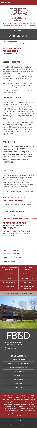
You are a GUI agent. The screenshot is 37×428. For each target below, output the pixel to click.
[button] (5, 2)
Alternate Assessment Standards (14, 211)
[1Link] (9, 278)
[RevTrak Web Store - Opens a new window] (27, 278)
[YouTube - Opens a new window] (18, 36)
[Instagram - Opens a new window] (23, 37)
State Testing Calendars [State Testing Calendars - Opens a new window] (11, 253)
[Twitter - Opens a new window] (9, 36)
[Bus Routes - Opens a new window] (27, 282)
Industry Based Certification (13, 200)
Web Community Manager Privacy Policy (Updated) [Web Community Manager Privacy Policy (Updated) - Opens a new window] (24, 422)
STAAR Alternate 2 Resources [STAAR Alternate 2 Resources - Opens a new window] (13, 257)
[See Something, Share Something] (27, 288)
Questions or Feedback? (7, 422)
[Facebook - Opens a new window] (14, 37)
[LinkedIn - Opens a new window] (27, 36)
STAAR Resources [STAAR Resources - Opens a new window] (9, 261)
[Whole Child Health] (9, 282)
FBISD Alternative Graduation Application (17, 198)
